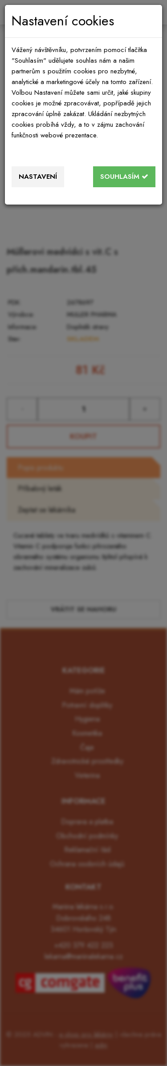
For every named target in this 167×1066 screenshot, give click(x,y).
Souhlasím (124, 176)
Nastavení (38, 176)
